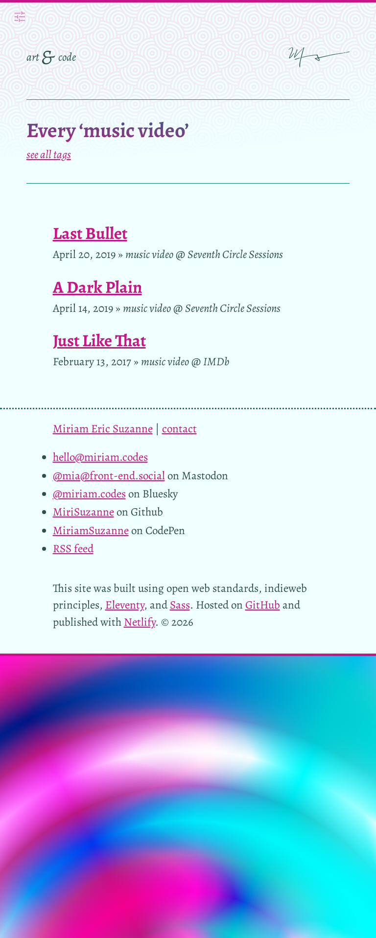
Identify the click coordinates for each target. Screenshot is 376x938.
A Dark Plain (97, 287)
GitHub (262, 604)
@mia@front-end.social (109, 475)
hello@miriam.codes (100, 457)
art (32, 57)
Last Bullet (90, 233)
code (67, 57)
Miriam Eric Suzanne (103, 428)
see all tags (48, 154)
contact (179, 428)
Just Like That (99, 340)
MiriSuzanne (83, 511)
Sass (180, 604)
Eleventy (124, 604)
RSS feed (73, 548)
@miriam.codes (89, 493)
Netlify (139, 622)
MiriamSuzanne (91, 530)
